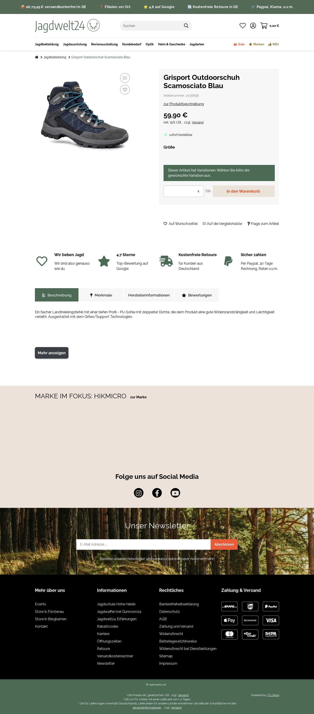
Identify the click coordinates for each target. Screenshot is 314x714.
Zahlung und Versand (176, 626)
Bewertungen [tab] (197, 295)
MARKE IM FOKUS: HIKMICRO (81, 396)
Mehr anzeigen (52, 353)
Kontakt (41, 626)
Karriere (103, 634)
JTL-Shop (273, 695)
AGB (163, 619)
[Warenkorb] (269, 26)
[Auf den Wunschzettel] (125, 89)
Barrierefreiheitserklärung (179, 604)
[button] (253, 26)
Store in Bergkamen (51, 619)
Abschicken (224, 544)
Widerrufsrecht (171, 634)
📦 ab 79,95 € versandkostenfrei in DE (53, 7)
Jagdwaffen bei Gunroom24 (119, 612)
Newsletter (106, 663)
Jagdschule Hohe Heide (116, 604)
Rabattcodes (107, 626)
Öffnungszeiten (109, 641)
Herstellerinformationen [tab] (149, 295)
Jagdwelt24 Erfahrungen (117, 619)
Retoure (103, 649)
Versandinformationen (146, 707)
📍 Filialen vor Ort (114, 7)
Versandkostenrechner (115, 656)
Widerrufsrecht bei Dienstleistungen (188, 649)
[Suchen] (150, 26)
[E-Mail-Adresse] (143, 544)
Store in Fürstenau (49, 612)
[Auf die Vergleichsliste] (125, 78)
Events (40, 604)
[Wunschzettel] (243, 26)
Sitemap (166, 656)
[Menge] (184, 191)
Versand (197, 122)
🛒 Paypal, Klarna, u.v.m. (272, 7)
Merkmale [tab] (101, 295)
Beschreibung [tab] (57, 295)
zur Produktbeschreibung (184, 104)
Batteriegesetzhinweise (178, 641)
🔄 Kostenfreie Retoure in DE (213, 7)
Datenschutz (169, 612)
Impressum (168, 663)
